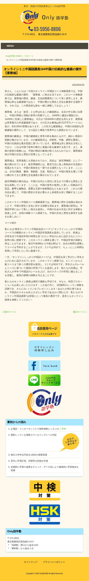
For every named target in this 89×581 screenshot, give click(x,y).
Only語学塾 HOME (13, 56)
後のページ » (80, 311)
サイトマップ (30, 562)
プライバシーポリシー (54, 562)
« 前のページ (9, 311)
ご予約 (62, 429)
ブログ (27, 56)
